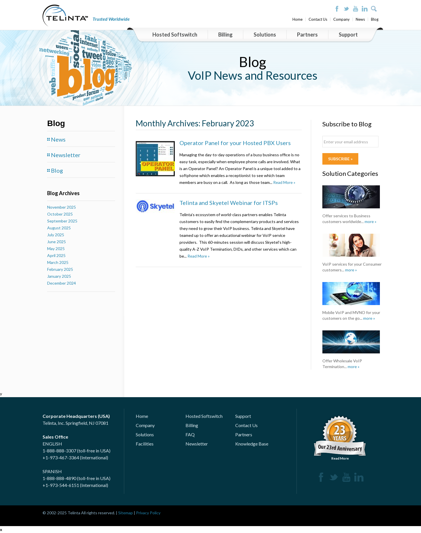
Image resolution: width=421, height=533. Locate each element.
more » (370, 221)
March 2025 (57, 262)
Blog (374, 19)
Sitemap (125, 512)
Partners (307, 34)
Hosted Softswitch (174, 34)
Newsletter (66, 154)
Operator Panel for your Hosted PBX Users (235, 142)
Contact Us (318, 19)
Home (297, 19)
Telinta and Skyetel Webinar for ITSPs (228, 202)
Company (341, 19)
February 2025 (60, 269)
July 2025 (55, 234)
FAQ (190, 434)
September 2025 (62, 220)
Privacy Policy (148, 512)
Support (348, 34)
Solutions (265, 34)
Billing (225, 34)
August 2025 (59, 227)
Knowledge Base (251, 443)
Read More (340, 437)
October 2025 (60, 214)
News (360, 19)
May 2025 (56, 248)
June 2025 (56, 241)
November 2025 (61, 207)
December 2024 (61, 283)
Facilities (145, 443)
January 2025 (59, 276)
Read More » (284, 182)
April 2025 (56, 255)
